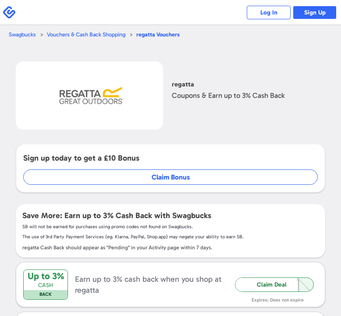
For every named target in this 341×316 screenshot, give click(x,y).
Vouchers (158, 34)
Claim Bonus (171, 177)
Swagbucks (22, 34)
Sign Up (315, 12)
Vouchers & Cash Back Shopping (86, 34)
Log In (268, 12)
